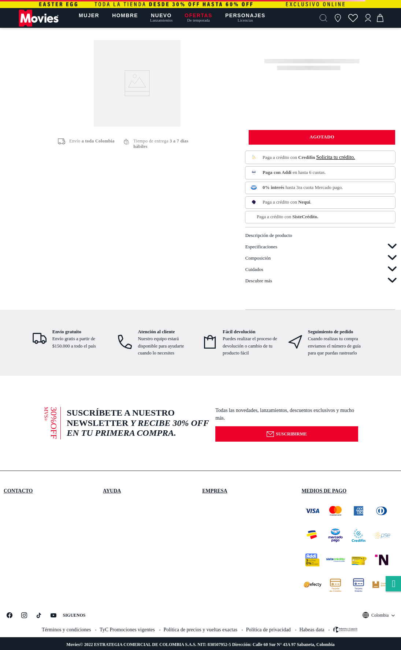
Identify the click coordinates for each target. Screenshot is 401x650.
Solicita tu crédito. (335, 157)
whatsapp (393, 584)
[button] (323, 18)
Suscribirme (287, 434)
